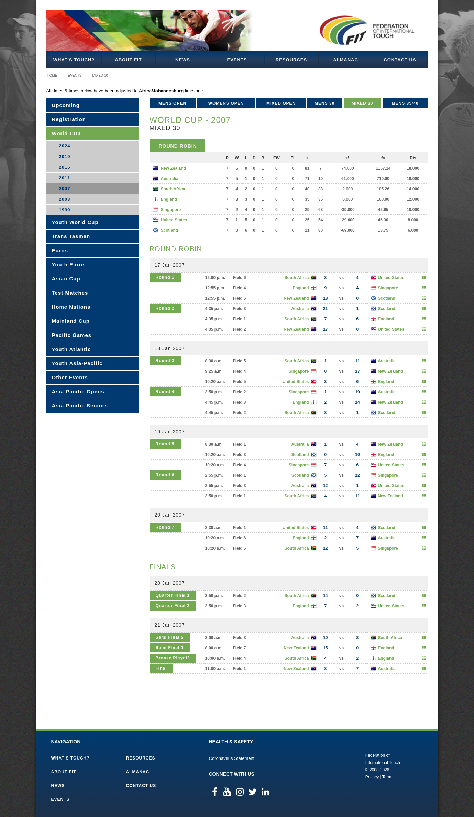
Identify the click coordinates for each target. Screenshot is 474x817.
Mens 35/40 (405, 103)
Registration (69, 119)
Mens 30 (324, 103)
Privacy (372, 777)
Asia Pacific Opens (78, 391)
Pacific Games (72, 335)
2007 (64, 188)
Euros (60, 250)
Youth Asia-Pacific (77, 363)
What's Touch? (74, 59)
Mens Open (172, 103)
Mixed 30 (100, 75)
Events (237, 59)
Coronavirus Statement (232, 758)
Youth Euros (69, 264)
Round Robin (178, 146)
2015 (64, 167)
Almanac (345, 59)
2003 (64, 199)
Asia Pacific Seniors (80, 405)
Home (52, 75)
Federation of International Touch (337, 766)
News (182, 59)
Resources (291, 59)
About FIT (128, 59)
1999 (64, 209)
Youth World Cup (75, 222)
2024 (64, 145)
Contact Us (400, 59)
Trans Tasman (71, 236)
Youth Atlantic (71, 349)
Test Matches (70, 293)
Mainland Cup (71, 321)
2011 (64, 177)
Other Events (70, 377)
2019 (64, 156)
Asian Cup (66, 279)
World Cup (66, 133)
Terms (388, 777)
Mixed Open (281, 103)
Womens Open (226, 103)
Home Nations (71, 307)
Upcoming (66, 105)
